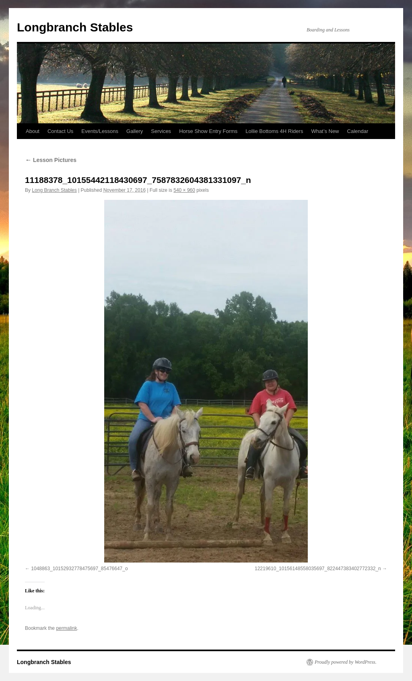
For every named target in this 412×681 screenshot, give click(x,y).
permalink (66, 628)
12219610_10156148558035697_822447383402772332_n (318, 568)
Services (161, 131)
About (32, 131)
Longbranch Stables (75, 27)
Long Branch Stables (54, 190)
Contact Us (60, 131)
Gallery (134, 131)
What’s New (325, 131)
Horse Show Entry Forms (208, 131)
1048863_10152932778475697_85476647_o (79, 568)
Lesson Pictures (50, 160)
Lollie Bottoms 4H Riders (274, 131)
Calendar (358, 131)
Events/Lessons (99, 131)
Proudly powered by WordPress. (346, 662)
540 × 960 (184, 190)
